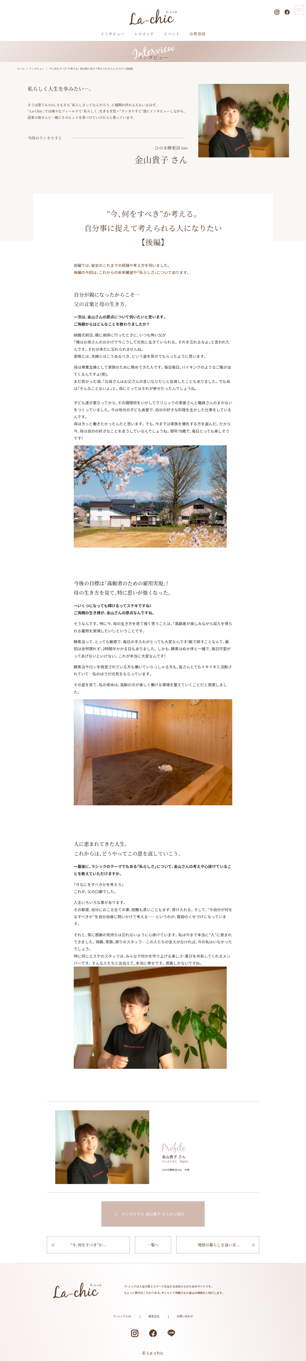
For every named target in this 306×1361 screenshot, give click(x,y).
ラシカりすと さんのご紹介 (153, 1214)
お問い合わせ (185, 1316)
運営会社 (153, 1316)
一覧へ (153, 1249)
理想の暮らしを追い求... (219, 1249)
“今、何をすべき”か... (88, 1249)
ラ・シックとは (122, 1316)
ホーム (21, 68)
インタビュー (36, 68)
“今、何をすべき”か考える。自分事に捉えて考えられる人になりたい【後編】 (91, 68)
